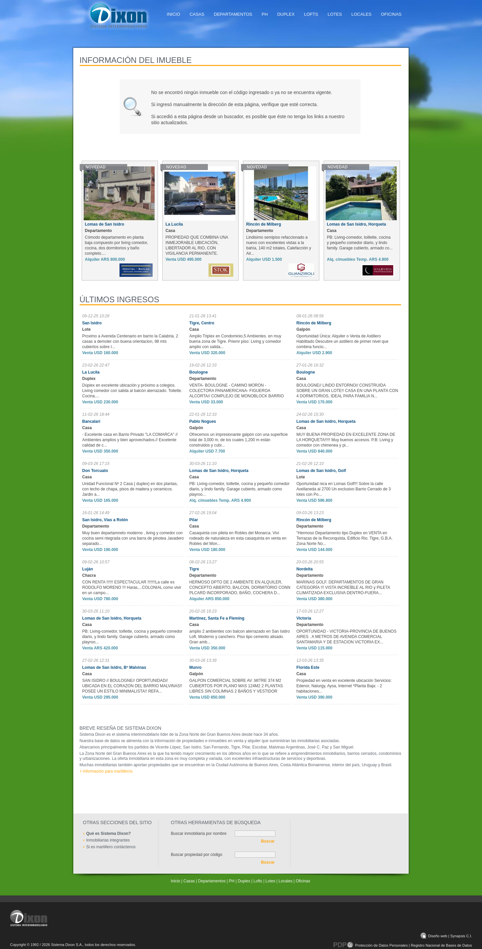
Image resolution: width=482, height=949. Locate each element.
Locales (361, 14)
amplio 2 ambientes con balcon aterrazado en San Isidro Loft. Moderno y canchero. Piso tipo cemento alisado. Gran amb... (239, 636)
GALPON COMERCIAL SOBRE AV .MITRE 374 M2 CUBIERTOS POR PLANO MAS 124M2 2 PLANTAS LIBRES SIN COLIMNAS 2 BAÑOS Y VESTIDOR (236, 686)
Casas (196, 14)
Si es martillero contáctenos (111, 847)
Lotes (335, 14)
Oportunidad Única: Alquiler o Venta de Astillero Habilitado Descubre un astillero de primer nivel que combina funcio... (343, 341)
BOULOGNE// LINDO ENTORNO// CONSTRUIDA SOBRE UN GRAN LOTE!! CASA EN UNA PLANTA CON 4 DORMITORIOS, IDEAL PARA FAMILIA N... (347, 390)
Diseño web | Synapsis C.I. (446, 936)
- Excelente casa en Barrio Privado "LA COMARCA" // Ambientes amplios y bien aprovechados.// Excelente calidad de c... (130, 440)
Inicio (173, 14)
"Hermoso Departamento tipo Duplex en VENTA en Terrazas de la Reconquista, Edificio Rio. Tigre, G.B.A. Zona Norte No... (345, 538)
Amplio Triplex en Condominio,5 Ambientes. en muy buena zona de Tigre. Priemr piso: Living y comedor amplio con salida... (235, 341)
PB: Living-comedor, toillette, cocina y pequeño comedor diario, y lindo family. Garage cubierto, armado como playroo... (239, 489)
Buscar (268, 841)
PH (265, 14)
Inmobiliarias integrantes (108, 840)
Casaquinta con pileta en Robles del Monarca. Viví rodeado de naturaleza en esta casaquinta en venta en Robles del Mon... (238, 538)
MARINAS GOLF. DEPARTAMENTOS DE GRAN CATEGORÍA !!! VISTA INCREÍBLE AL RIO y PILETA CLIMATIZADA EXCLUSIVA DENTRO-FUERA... (343, 587)
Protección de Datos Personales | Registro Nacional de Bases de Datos (402, 945)
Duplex (286, 14)
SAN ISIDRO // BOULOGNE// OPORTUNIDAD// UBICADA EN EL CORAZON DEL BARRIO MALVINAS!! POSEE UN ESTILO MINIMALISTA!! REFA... (132, 686)
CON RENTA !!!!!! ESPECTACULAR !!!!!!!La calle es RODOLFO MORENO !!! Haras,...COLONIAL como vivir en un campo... (131, 587)
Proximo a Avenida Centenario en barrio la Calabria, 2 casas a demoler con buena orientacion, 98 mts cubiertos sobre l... (130, 341)
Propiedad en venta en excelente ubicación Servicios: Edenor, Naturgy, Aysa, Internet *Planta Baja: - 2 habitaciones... (344, 686)
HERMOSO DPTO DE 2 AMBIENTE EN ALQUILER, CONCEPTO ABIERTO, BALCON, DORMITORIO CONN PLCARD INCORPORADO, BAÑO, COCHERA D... (240, 587)
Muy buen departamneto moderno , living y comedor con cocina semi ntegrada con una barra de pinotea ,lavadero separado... (133, 538)
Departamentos (233, 14)
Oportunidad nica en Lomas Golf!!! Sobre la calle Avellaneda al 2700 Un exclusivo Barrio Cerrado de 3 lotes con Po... (344, 489)
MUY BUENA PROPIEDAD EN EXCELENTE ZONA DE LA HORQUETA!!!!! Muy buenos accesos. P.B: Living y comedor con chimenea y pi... (346, 440)
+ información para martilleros (106, 771)
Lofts (311, 14)
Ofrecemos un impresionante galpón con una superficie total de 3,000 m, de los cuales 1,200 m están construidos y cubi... (238, 440)
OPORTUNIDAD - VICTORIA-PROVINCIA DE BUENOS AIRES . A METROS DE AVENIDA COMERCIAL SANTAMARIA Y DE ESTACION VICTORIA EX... (347, 636)
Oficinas (391, 14)
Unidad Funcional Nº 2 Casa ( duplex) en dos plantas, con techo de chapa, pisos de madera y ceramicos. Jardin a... (130, 489)
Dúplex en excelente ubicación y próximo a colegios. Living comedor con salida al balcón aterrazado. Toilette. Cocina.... (132, 390)
